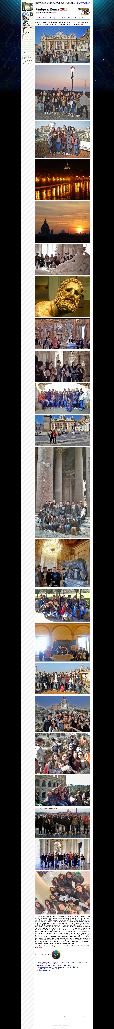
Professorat (24, 28)
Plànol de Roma (59, 967)
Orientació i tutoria (26, 37)
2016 (38, 18)
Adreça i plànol (25, 18)
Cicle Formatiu (25, 38)
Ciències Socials (25, 30)
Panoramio (67, 965)
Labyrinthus (41, 969)
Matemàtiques (25, 35)
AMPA (27, 23)
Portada (24, 16)
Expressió (24, 34)
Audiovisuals (25, 48)
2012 (50, 18)
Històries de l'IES (25, 19)
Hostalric (70, 1025)
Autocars (24, 22)
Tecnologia (24, 36)
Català (24, 32)
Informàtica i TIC (25, 56)
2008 (75, 18)
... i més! (24, 58)
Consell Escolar (25, 24)
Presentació (25, 17)
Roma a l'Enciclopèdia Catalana (47, 964)
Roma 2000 (40, 965)
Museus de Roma (53, 969)
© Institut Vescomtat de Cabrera (60, 1025)
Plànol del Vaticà (72, 967)
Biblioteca (24, 49)
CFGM (31, 27)
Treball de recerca (26, 53)
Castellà (27, 32)
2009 (69, 18)
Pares (24, 23)
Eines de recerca (25, 55)
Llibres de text (25, 21)
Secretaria (24, 20)
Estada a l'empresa (26, 54)
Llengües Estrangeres (26, 33)
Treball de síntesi (25, 51)
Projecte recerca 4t (26, 52)
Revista (24, 50)
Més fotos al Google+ (44, 954)
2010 (63, 18)
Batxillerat (27, 27)
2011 (56, 18)
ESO (23, 27)
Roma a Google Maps (44, 967)
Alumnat (24, 26)
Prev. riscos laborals (26, 57)
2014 (44, 18)
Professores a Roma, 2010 (45, 970)
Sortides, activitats (26, 25)
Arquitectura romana (54, 965)
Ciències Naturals (26, 31)
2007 (82, 18)
